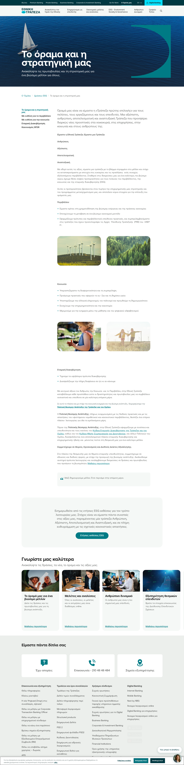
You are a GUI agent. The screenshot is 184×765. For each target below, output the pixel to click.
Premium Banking (36, 3)
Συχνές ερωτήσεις (101, 690)
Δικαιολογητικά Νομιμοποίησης (107, 730)
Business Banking (66, 3)
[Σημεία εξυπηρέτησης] (140, 665)
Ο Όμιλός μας (126, 3)
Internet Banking (135, 690)
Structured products (66, 717)
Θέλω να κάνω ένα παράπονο (36, 725)
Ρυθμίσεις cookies (124, 760)
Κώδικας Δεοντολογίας (68, 737)
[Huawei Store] (136, 741)
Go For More (113, 3)
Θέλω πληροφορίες (31, 690)
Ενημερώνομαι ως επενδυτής (75, 11)
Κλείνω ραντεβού (30, 695)
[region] (92, 761)
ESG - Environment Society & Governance (118, 11)
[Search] (161, 10)
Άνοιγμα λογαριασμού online (140, 706)
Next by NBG (133, 701)
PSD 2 (60, 727)
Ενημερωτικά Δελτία (66, 722)
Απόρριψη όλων (141, 760)
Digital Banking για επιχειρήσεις (142, 711)
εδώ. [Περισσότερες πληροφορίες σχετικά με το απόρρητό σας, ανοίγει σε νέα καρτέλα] (56, 762)
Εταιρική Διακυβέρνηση (33, 123)
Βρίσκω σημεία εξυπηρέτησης (36, 730)
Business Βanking (100, 720)
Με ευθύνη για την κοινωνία (35, 119)
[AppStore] (136, 727)
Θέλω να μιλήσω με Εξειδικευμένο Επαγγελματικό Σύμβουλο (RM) (36, 738)
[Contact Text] (92, 665)
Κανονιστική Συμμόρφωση (104, 695)
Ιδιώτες (24, 3)
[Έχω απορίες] (44, 665)
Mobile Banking (134, 695)
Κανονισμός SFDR (30, 127)
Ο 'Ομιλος (26, 95)
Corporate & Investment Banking (88, 3)
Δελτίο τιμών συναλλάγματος (71, 695)
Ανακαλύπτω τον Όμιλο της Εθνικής (52, 11)
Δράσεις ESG (40, 95)
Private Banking (51, 3)
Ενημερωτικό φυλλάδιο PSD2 (70, 732)
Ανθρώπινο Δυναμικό (139, 11)
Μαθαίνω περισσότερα (98, 463)
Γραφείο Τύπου (152, 11)
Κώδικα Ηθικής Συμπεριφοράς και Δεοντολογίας (102, 433)
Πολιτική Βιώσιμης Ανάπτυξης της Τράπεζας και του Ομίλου (84, 407)
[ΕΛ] (140, 3)
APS (24, 755)
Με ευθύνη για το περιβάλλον (36, 116)
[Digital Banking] (154, 3)
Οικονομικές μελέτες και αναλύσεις (95, 11)
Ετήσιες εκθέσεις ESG (92, 530)
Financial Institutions (101, 744)
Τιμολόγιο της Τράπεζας (68, 690)
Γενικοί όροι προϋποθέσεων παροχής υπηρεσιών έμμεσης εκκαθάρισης (106, 704)
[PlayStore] (136, 734)
